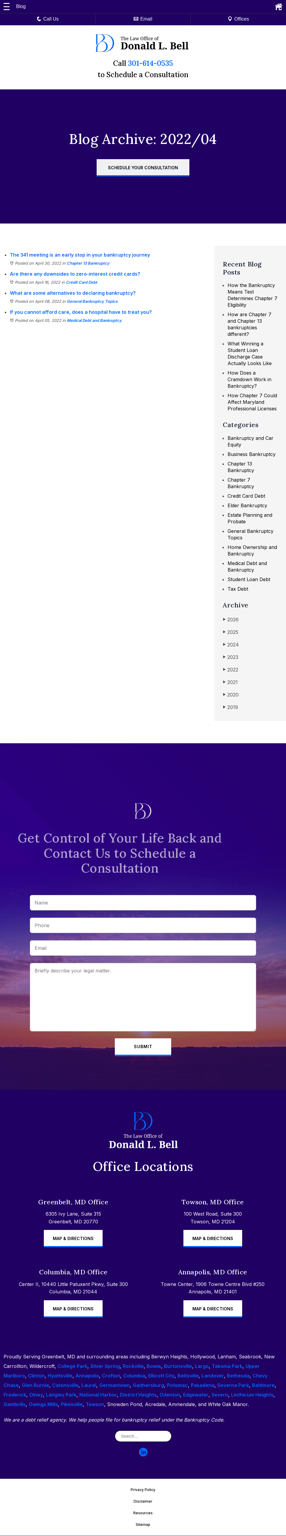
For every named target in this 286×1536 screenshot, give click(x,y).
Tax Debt (238, 589)
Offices (238, 18)
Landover (213, 1376)
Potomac (177, 1385)
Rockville (133, 1366)
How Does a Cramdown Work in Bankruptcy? (249, 379)
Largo (202, 1366)
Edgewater (195, 1395)
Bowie (154, 1366)
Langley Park (61, 1395)
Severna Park (233, 1385)
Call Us (48, 18)
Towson (95, 1405)
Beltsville (188, 1376)
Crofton (111, 1376)
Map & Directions (73, 1238)
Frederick (15, 1395)
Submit (143, 1046)
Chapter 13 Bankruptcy (88, 263)
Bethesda (238, 1376)
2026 (231, 619)
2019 (230, 707)
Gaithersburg (148, 1385)
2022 (230, 669)
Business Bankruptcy (252, 454)
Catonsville (65, 1385)
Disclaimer (143, 1501)
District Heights (138, 1395)
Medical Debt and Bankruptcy (94, 320)
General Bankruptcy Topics (92, 301)
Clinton (36, 1376)
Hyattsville (60, 1376)
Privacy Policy (143, 1490)
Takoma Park (227, 1366)
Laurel (88, 1385)
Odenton (170, 1395)
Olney (36, 1395)
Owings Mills (43, 1405)
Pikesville (72, 1405)
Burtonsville (178, 1366)
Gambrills (15, 1405)
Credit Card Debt (81, 282)
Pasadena (202, 1385)
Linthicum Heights (252, 1395)
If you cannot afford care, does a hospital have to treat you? (81, 312)
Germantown (114, 1385)
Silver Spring (105, 1366)
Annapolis (87, 1376)
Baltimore (263, 1385)
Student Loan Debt (249, 579)
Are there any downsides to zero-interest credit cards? (75, 274)
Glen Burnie (35, 1385)
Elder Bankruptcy (247, 505)
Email (143, 18)
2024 (231, 644)
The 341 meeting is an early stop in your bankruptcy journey (80, 255)
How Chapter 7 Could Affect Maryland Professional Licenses (252, 402)
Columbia (134, 1376)
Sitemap (143, 1525)
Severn (219, 1395)
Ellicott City (161, 1376)
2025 (230, 632)
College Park (72, 1366)
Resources (143, 1513)
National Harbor (98, 1395)
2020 (231, 694)
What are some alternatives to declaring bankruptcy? (73, 293)
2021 (230, 682)
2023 (230, 657)
